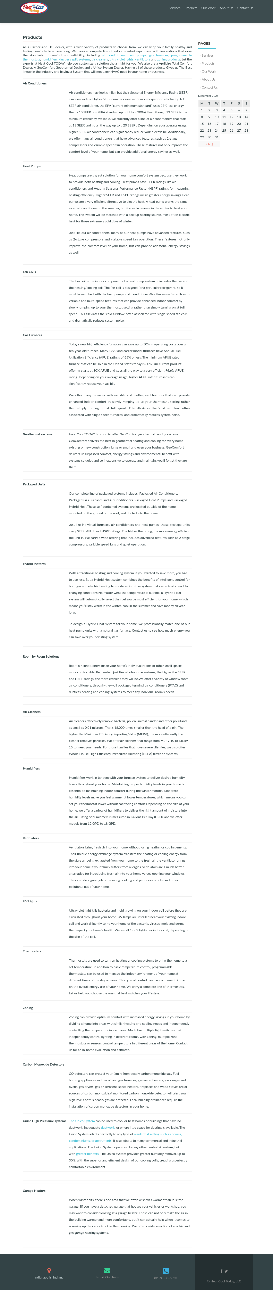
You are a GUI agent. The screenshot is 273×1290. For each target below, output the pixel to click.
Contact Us (245, 8)
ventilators (142, 52)
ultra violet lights (121, 52)
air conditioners (114, 48)
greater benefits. (88, 1146)
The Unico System (82, 1114)
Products (191, 8)
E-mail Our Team (107, 1270)
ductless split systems (74, 52)
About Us (226, 8)
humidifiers (50, 52)
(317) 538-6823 (165, 1271)
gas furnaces (158, 48)
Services (174, 8)
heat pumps (137, 48)
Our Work (208, 8)
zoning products (168, 52)
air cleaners (100, 52)
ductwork (108, 1120)
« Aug (209, 137)
